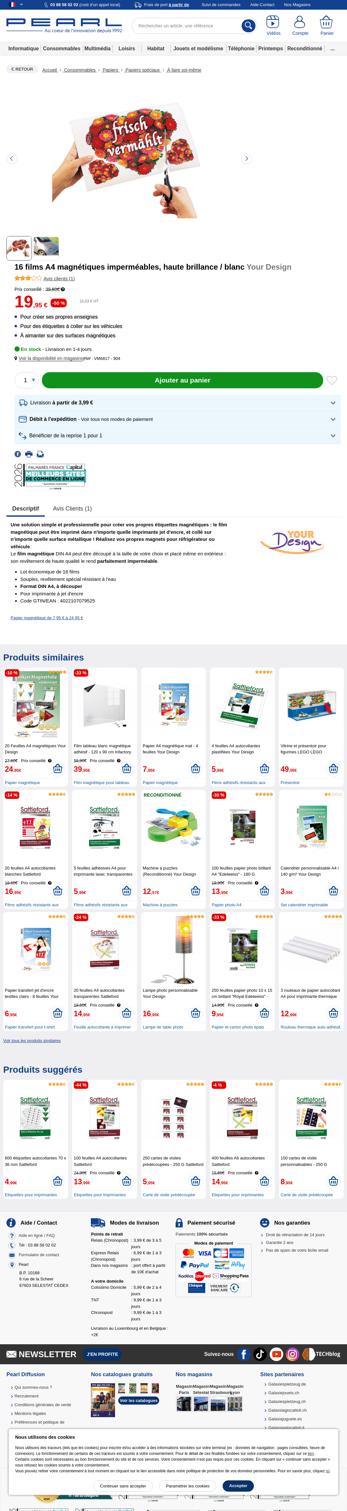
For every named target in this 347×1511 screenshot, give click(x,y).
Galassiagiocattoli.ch (287, 1410)
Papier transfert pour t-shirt (30, 1027)
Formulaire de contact (39, 1254)
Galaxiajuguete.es (285, 1419)
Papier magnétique (22, 782)
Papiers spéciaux (142, 70)
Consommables (62, 48)
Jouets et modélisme (198, 48)
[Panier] (327, 25)
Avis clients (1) (72, 508)
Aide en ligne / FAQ (37, 1235)
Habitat (155, 48)
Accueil (50, 70)
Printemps (270, 48)
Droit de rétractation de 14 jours (295, 1234)
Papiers (110, 70)
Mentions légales (30, 1413)
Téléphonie (241, 48)
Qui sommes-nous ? (33, 1387)
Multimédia (97, 48)
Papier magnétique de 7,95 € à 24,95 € (47, 617)
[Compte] (300, 25)
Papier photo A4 (227, 904)
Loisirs (127, 48)
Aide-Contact (262, 4)
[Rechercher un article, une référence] (194, 26)
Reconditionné (304, 48)
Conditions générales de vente (42, 1404)
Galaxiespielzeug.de (287, 1384)
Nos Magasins (297, 4)
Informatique (23, 48)
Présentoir (290, 782)
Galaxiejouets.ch (283, 1392)
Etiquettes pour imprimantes (31, 1194)
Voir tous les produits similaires (32, 1040)
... (333, 48)
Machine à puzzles (160, 904)
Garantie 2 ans (279, 1242)
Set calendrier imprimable (304, 904)
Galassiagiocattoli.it (286, 1427)
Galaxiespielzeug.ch (287, 1401)
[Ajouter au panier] (182, 380)
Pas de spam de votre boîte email (297, 1250)
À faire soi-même (183, 70)
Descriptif (25, 508)
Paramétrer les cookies (187, 1486)
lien (311, 1453)
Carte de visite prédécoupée (169, 1194)
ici (328, 1471)
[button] (50, 358)
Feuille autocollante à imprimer (102, 1027)
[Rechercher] (248, 25)
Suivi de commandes (221, 4)
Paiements (202, 1234)
